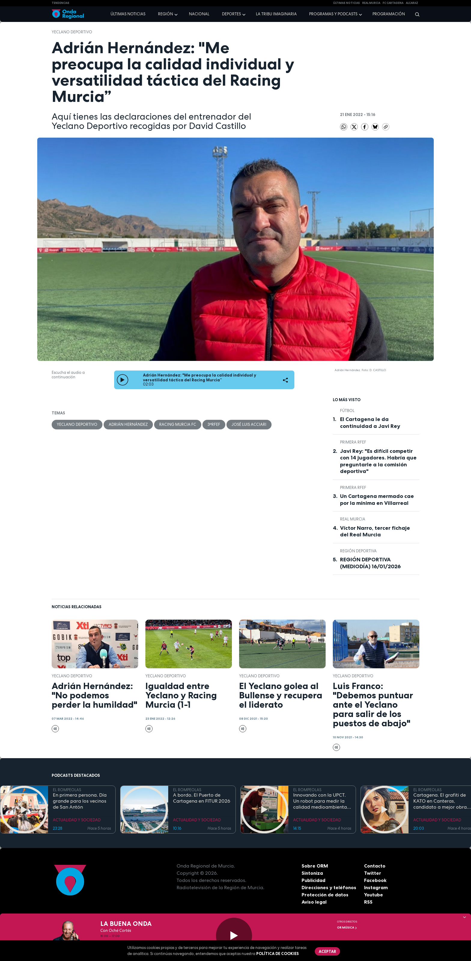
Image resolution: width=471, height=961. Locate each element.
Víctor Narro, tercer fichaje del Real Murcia (375, 531)
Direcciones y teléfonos (329, 887)
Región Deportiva (358, 551)
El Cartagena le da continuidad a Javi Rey (370, 422)
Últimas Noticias (346, 3)
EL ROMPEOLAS (67, 789)
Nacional (199, 14)
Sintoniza (312, 873)
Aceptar (327, 951)
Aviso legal (314, 902)
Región (165, 14)
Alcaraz (412, 3)
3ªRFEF (214, 424)
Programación (388, 14)
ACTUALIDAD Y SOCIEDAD (77, 819)
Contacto (374, 866)
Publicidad (313, 880)
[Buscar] (415, 14)
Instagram (376, 887)
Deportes (231, 14)
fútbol (347, 410)
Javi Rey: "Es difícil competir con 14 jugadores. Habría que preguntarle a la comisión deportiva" (378, 461)
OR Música (347, 927)
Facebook (375, 880)
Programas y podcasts (333, 14)
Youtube (373, 895)
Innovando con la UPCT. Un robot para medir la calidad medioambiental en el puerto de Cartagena (320, 801)
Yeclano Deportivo (72, 32)
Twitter (372, 873)
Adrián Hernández (128, 424)
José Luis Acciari (249, 424)
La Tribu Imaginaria (276, 14)
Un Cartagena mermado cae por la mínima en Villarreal (377, 499)
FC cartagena (393, 3)
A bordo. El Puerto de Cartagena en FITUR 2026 (201, 798)
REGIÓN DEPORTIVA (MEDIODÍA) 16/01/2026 (370, 563)
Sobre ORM (315, 866)
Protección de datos (325, 895)
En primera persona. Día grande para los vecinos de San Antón (80, 801)
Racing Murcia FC (177, 424)
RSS (368, 902)
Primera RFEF (353, 442)
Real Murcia (371, 3)
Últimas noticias (128, 14)
